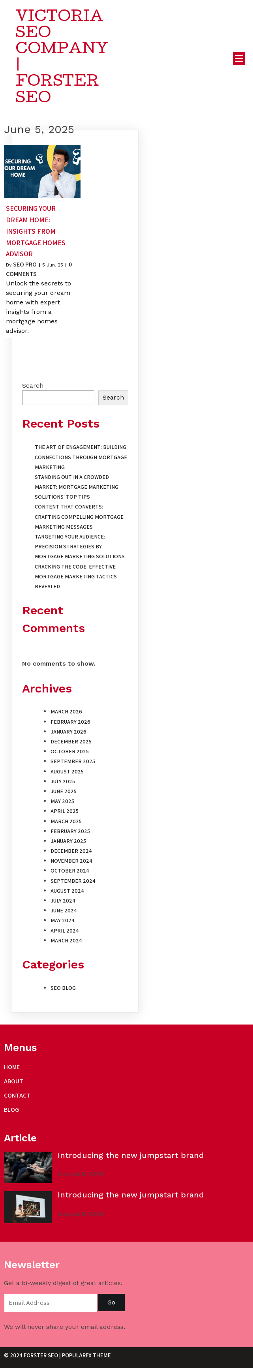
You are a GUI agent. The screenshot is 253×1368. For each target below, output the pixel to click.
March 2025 (66, 823)
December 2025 (71, 743)
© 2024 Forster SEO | (33, 1358)
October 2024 (70, 872)
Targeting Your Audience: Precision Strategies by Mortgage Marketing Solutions (80, 548)
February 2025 (70, 833)
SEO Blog (63, 989)
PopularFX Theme (86, 1358)
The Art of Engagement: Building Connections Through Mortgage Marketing (81, 459)
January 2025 (68, 842)
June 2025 (64, 793)
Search (32, 388)
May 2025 (62, 803)
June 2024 (64, 912)
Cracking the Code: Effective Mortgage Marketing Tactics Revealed (76, 578)
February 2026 (70, 723)
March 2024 (66, 942)
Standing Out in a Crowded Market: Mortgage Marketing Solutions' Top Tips (76, 488)
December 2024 (71, 852)
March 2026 (66, 713)
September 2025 (73, 763)
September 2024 (73, 882)
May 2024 (63, 922)
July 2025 (63, 783)
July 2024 (63, 902)
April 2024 (65, 932)
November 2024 (71, 863)
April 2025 (65, 813)
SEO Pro (25, 267)
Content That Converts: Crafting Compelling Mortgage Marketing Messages (79, 518)
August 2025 (67, 773)
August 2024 (67, 892)
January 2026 (68, 733)
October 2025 (70, 753)
